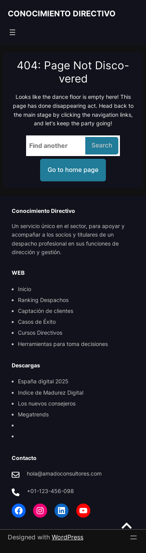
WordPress (67, 537)
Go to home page (73, 170)
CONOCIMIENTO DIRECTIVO (62, 13)
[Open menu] (12, 32)
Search (102, 145)
